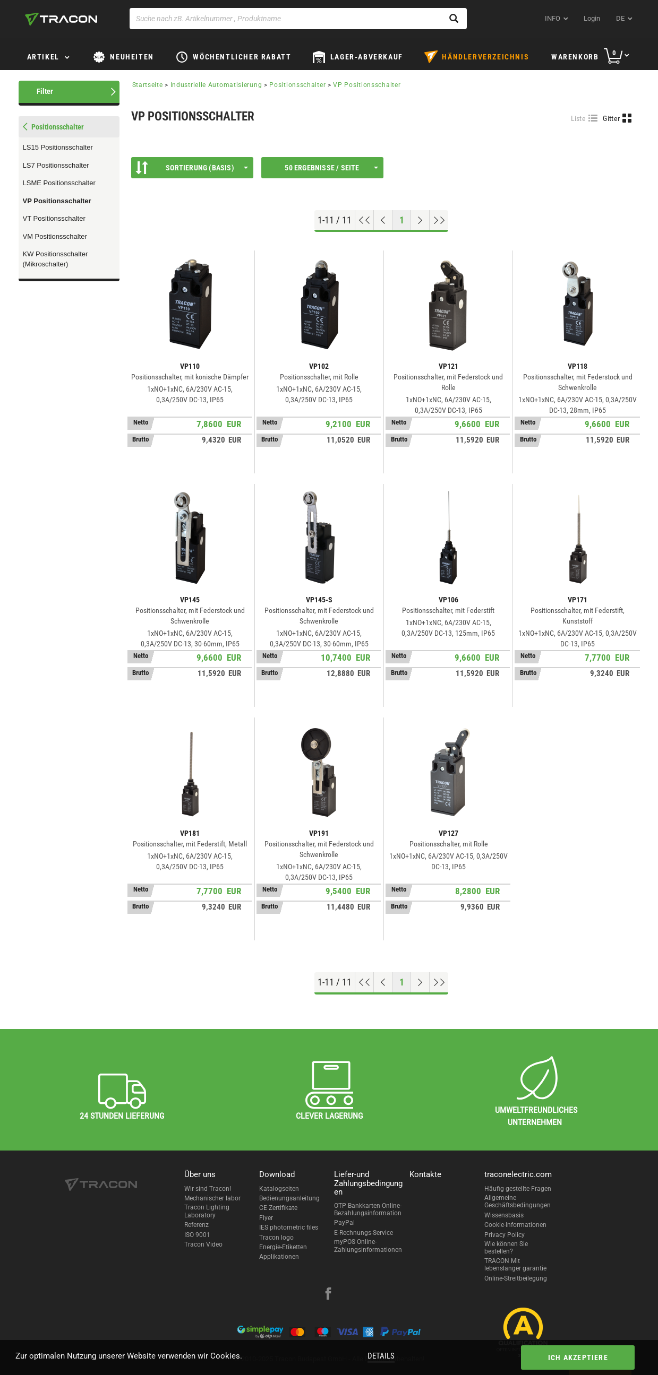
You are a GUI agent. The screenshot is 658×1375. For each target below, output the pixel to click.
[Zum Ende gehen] (439, 220)
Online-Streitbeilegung (515, 1278)
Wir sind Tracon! (207, 1188)
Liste (578, 118)
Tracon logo (276, 1237)
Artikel (43, 57)
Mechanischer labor (212, 1198)
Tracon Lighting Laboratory (206, 1211)
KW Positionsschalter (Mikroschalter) (55, 259)
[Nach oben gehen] (364, 220)
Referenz (196, 1225)
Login (592, 18)
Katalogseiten (279, 1188)
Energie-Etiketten (283, 1247)
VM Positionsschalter (55, 236)
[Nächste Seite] (420, 220)
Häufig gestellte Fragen (517, 1188)
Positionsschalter (297, 85)
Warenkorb (575, 57)
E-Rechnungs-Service (363, 1232)
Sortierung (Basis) (191, 167)
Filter (45, 91)
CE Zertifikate (278, 1208)
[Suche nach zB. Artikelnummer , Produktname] (298, 18)
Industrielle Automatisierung (216, 85)
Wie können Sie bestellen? (506, 1247)
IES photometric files (288, 1227)
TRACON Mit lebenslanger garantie (515, 1264)
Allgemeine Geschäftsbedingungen (517, 1201)
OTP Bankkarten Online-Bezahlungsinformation (367, 1209)
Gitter (611, 118)
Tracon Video (203, 1244)
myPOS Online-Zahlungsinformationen (368, 1245)
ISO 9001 (197, 1235)
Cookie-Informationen (515, 1225)
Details (381, 1356)
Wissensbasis (504, 1215)
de (620, 18)
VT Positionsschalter (54, 218)
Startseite (147, 85)
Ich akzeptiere (575, 1357)
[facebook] (328, 1295)
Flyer (266, 1218)
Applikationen (279, 1256)
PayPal (344, 1222)
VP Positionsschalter (57, 201)
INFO (552, 18)
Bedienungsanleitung (289, 1198)
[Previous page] (383, 220)
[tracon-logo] (61, 19)
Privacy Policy (504, 1235)
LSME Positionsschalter (59, 183)
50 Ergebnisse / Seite (331, 167)
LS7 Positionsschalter (56, 165)
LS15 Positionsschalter (58, 147)
